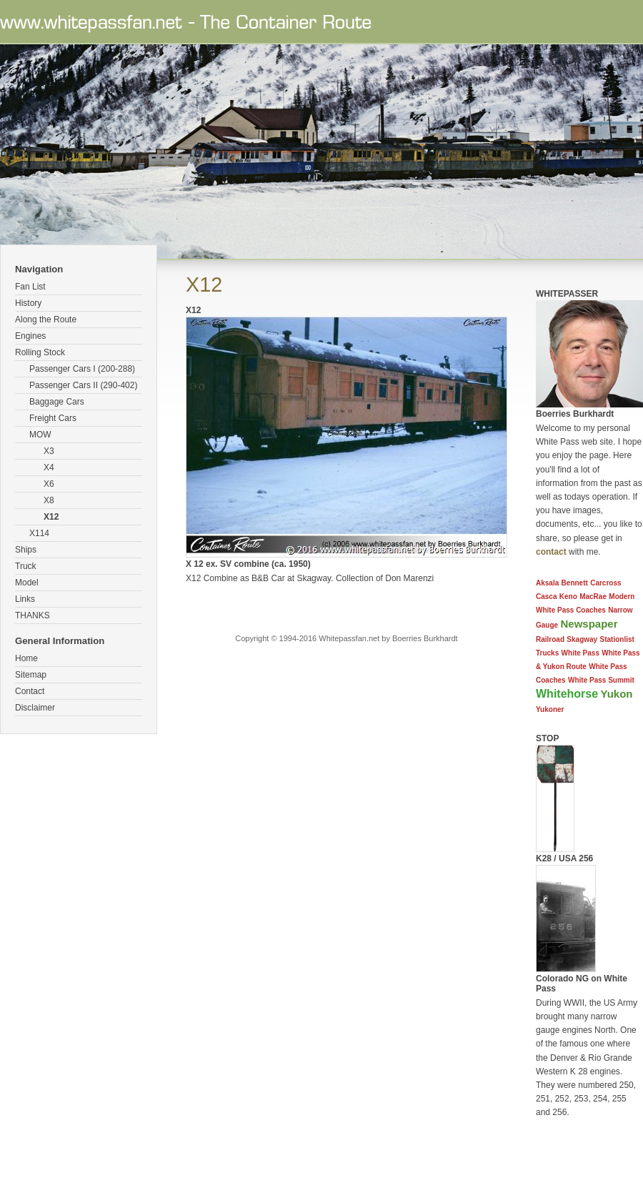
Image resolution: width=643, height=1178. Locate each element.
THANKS (32, 615)
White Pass (580, 653)
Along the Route (45, 320)
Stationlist (617, 639)
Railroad (550, 639)
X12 (51, 517)
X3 (49, 451)
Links (25, 599)
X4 (49, 467)
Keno (568, 596)
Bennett (575, 583)
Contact (29, 691)
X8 (49, 500)
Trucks (547, 653)
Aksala (547, 583)
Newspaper (588, 624)
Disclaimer (35, 708)
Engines (30, 336)
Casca (546, 596)
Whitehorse (567, 694)
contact (551, 552)
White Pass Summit (601, 680)
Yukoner (550, 709)
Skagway (582, 639)
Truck (25, 566)
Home (26, 658)
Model (27, 583)
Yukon (616, 694)
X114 (39, 533)
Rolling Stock (40, 352)
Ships (25, 550)
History (28, 303)
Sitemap (30, 675)
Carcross (605, 583)
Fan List (30, 287)
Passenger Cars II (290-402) (83, 385)
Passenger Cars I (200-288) (82, 369)
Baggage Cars (56, 402)
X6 (49, 484)
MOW (40, 435)
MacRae (593, 596)
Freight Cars (52, 418)
